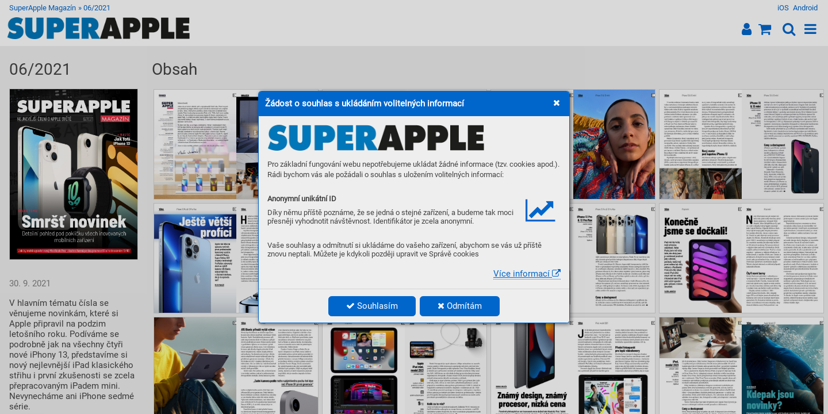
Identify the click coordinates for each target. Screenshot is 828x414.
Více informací (527, 274)
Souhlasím (372, 306)
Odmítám (460, 306)
